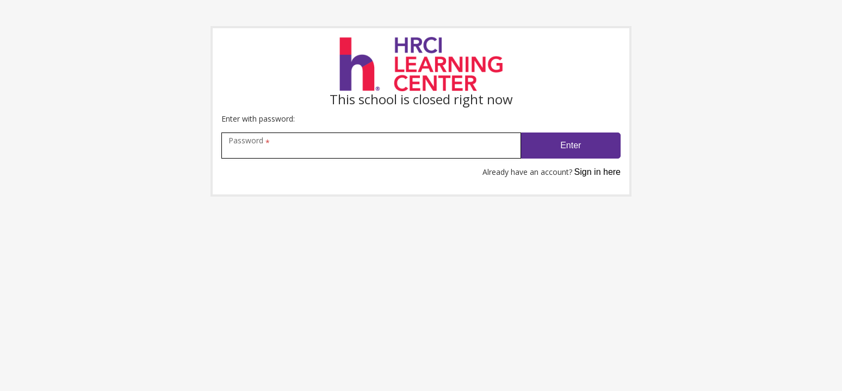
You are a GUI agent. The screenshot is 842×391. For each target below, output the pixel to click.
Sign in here (597, 171)
